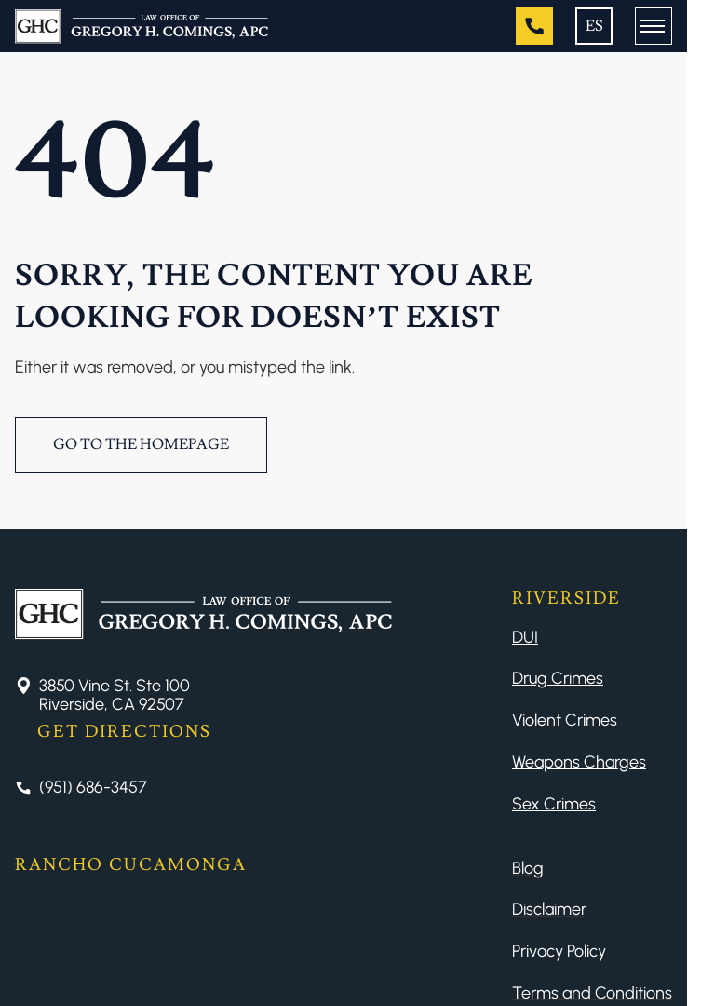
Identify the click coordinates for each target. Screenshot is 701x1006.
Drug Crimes (557, 678)
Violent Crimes (564, 720)
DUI (525, 637)
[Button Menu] (653, 26)
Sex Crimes (554, 804)
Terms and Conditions (592, 993)
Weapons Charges (579, 762)
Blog (528, 868)
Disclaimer (549, 909)
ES (594, 26)
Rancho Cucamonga (131, 865)
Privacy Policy (559, 951)
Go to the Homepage (141, 444)
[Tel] (534, 26)
